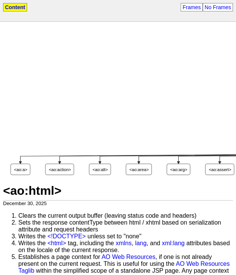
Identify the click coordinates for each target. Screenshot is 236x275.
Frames (191, 7)
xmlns (124, 243)
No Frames (218, 7)
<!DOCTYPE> (66, 236)
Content (15, 7)
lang (141, 243)
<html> (56, 243)
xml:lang (173, 243)
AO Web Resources (128, 257)
